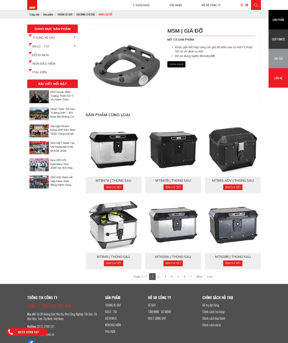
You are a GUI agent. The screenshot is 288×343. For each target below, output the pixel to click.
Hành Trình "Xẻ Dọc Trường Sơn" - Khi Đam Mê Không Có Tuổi (62, 113)
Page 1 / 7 (140, 276)
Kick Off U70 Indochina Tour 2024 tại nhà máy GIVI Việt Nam (61, 164)
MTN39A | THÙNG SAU (173, 257)
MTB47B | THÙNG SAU (173, 180)
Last (210, 276)
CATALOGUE (176, 64)
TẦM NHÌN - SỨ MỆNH (159, 311)
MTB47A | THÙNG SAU (113, 180)
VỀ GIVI (151, 305)
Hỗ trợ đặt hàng (210, 305)
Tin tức (278, 58)
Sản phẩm (278, 19)
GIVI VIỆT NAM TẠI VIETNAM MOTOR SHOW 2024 (62, 146)
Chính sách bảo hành (213, 318)
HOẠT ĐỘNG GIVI (157, 318)
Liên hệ (278, 78)
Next (199, 276)
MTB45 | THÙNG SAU (113, 257)
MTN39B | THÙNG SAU (233, 257)
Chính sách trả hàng (213, 311)
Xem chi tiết (113, 187)
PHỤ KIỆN (39, 72)
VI (242, 5)
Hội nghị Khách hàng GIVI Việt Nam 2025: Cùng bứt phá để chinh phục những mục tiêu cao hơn (62, 130)
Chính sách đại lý (211, 325)
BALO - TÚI (54, 46)
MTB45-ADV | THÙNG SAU (233, 180)
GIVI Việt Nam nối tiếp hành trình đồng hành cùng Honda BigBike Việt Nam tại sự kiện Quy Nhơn (62, 181)
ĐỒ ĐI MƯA (40, 55)
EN (246, 5)
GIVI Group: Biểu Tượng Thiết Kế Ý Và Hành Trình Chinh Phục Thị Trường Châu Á (61, 96)
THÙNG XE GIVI (54, 37)
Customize (278, 39)
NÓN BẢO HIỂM (43, 63)
